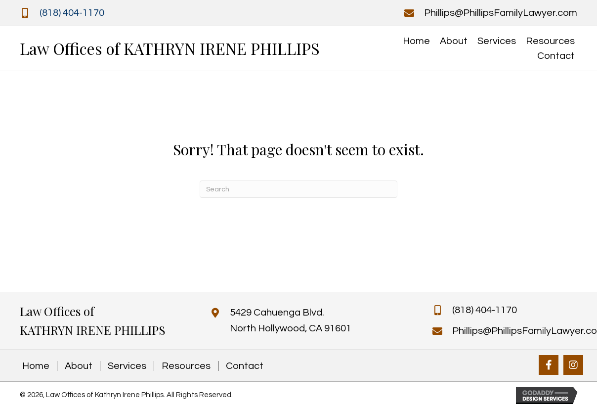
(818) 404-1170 (72, 13)
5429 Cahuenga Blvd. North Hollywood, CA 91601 (290, 320)
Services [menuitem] (127, 366)
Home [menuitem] (35, 366)
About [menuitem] (78, 366)
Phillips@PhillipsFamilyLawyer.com (500, 13)
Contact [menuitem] (244, 366)
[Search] (298, 189)
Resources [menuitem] (186, 366)
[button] (548, 365)
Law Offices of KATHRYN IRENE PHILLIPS (170, 48)
